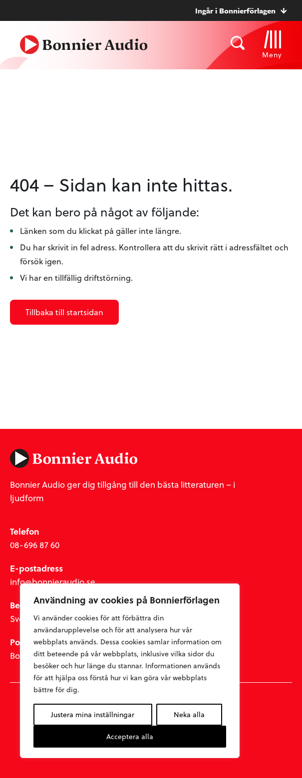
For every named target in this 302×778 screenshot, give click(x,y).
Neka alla (189, 714)
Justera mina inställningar (92, 714)
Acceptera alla (129, 736)
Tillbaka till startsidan (64, 312)
